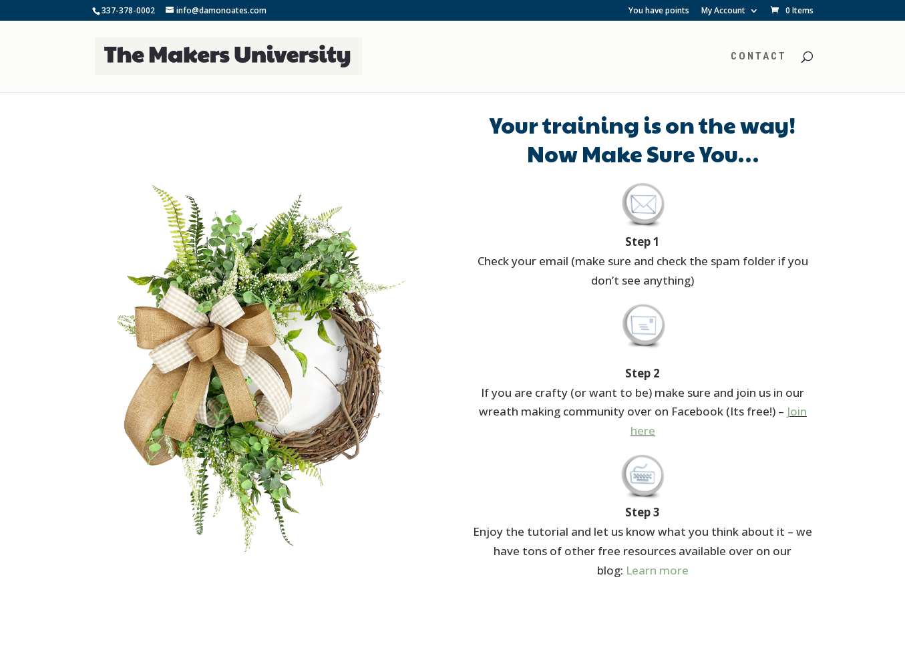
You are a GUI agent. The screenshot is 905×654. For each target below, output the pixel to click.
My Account (723, 11)
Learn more (657, 570)
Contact (759, 56)
